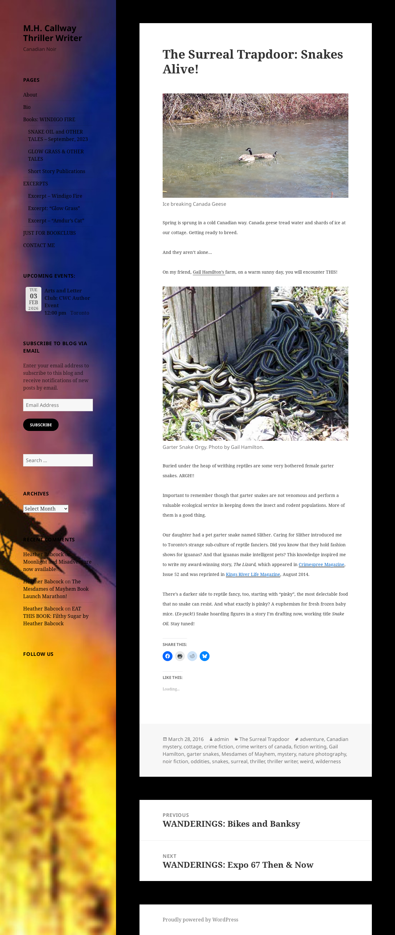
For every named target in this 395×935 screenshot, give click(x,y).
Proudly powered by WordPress (200, 919)
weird (306, 761)
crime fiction (218, 746)
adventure (312, 739)
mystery (286, 754)
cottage (193, 746)
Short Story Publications (56, 171)
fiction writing (310, 746)
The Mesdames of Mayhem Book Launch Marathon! (56, 589)
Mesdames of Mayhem (248, 754)
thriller (257, 761)
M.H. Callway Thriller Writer (52, 32)
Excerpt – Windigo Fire (55, 195)
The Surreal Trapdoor (264, 739)
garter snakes (203, 754)
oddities (200, 761)
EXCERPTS (35, 183)
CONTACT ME (39, 245)
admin (221, 739)
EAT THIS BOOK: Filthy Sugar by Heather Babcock (56, 616)
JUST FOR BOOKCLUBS (49, 233)
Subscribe (41, 425)
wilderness (328, 761)
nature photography (322, 754)
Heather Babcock (43, 554)
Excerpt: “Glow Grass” (54, 208)
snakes (220, 761)
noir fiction (175, 761)
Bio (27, 107)
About (30, 94)
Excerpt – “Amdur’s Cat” (56, 220)
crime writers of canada (263, 746)
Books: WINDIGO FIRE (49, 119)
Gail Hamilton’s (209, 272)
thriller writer (282, 761)
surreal (239, 761)
